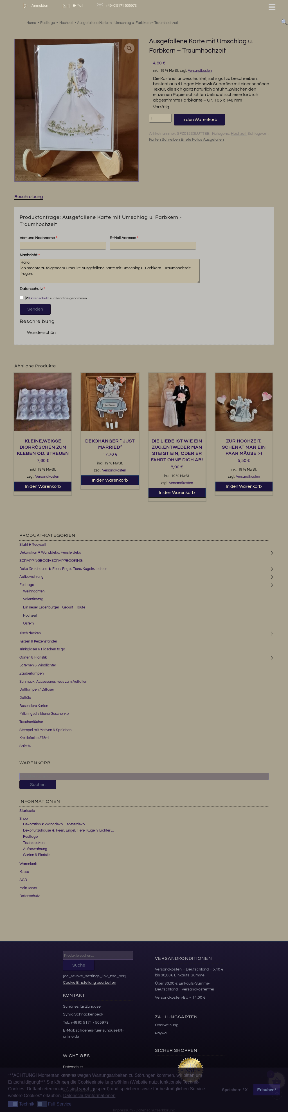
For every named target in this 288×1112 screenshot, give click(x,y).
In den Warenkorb (199, 119)
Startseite (27, 811)
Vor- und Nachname (38, 238)
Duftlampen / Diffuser (36, 689)
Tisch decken (30, 633)
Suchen (38, 784)
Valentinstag (33, 599)
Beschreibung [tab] (28, 196)
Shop (23, 819)
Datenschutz (32, 289)
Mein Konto (28, 888)
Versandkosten (200, 71)
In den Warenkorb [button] (43, 486)
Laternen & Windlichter (37, 665)
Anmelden (34, 6)
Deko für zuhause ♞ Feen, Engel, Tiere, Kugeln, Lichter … (68, 830)
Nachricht (30, 255)
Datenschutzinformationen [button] (89, 1095)
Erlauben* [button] (266, 1090)
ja (24, 298)
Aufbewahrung (31, 577)
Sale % (25, 746)
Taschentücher (31, 722)
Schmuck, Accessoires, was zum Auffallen (53, 682)
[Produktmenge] (160, 118)
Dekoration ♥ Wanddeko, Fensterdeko (50, 552)
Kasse (24, 872)
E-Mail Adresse (124, 238)
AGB (23, 880)
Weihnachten (33, 591)
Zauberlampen (31, 673)
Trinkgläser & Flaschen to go (42, 649)
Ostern (28, 623)
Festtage (26, 585)
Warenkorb (28, 864)
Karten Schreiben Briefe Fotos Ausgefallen (186, 139)
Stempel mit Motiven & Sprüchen (45, 730)
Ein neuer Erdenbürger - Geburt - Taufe (54, 607)
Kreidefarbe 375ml (34, 738)
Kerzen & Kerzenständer (38, 641)
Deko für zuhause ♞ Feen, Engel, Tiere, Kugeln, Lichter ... (64, 569)
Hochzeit (239, 134)
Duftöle (25, 698)
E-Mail (72, 6)
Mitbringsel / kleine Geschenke (44, 714)
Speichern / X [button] (235, 1090)
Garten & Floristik (33, 657)
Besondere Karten (33, 706)
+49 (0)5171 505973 (117, 6)
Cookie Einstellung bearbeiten (89, 982)
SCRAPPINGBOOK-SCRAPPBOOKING (50, 561)
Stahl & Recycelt (32, 545)
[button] (129, 48)
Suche (78, 965)
